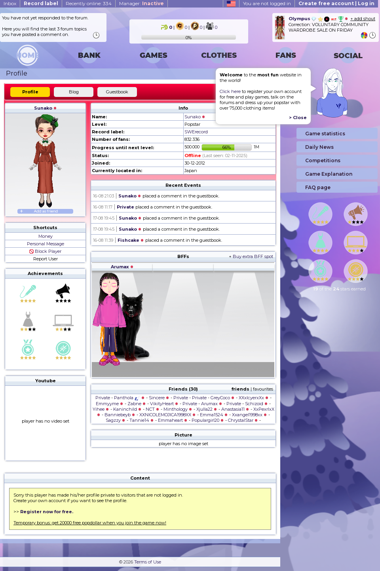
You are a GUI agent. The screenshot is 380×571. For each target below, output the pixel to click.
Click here (230, 91)
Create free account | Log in (336, 3)
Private (125, 207)
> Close (298, 117)
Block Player (45, 251)
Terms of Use (147, 562)
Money (45, 236)
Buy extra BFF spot (253, 256)
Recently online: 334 (89, 3)
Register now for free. (46, 511)
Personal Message (45, 244)
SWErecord (196, 132)
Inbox (10, 3)
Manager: (141, 3)
